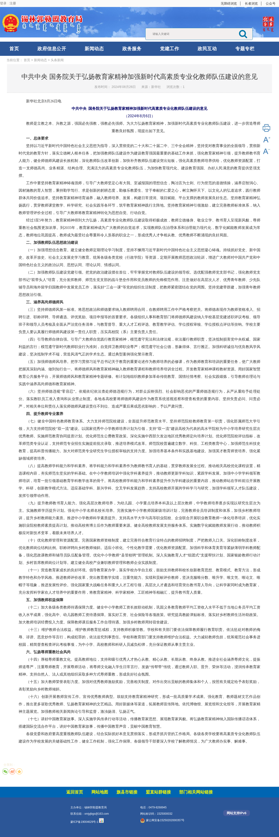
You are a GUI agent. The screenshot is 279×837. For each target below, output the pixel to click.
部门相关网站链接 (196, 792)
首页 (14, 48)
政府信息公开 (51, 48)
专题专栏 (244, 48)
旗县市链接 (126, 792)
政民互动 (207, 48)
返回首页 (74, 792)
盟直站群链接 (158, 792)
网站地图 (99, 792)
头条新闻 (57, 60)
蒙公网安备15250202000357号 (162, 820)
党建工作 (169, 48)
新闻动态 (94, 48)
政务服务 (131, 48)
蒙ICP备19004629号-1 (84, 822)
